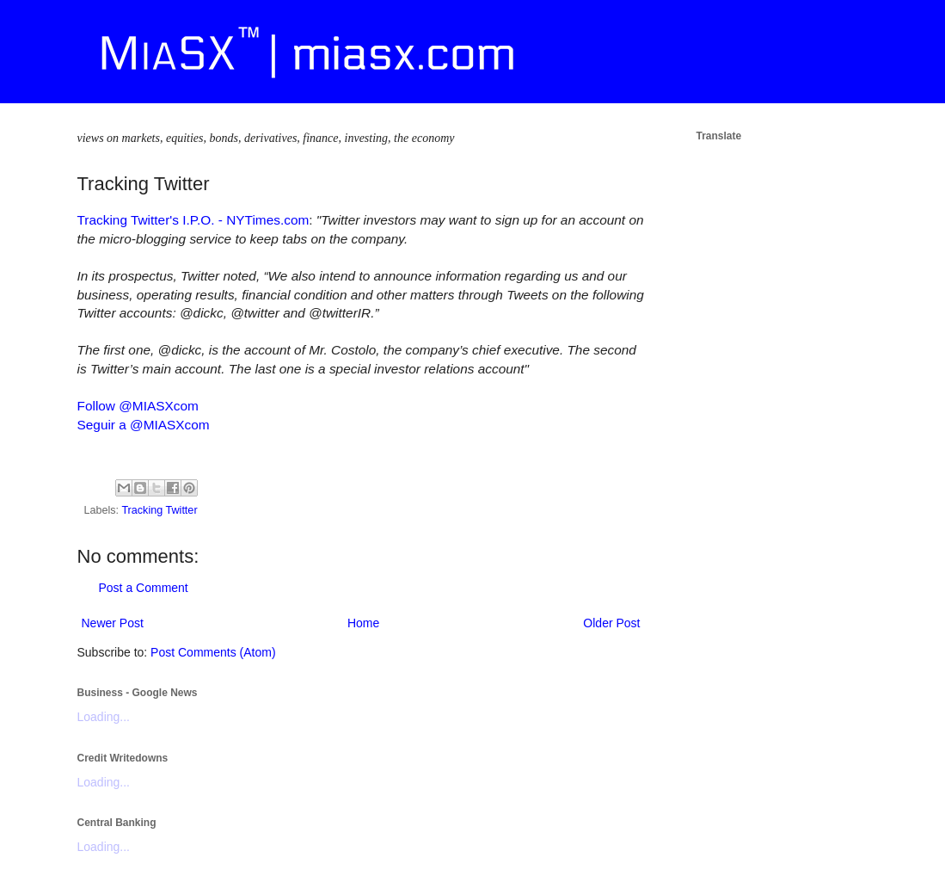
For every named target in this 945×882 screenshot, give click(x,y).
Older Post (611, 623)
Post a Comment (143, 588)
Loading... (104, 717)
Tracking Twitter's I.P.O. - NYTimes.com (193, 220)
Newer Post (113, 623)
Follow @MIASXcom (138, 405)
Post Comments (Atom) (212, 652)
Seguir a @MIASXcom (143, 424)
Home (363, 623)
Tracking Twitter (159, 510)
